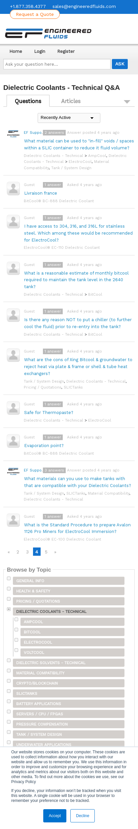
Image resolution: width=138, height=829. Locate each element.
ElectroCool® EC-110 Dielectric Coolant (62, 247)
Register (66, 51)
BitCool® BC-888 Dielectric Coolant (59, 201)
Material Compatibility (108, 493)
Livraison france (40, 193)
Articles (71, 101)
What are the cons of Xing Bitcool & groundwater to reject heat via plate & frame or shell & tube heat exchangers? (78, 366)
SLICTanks (73, 387)
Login (39, 51)
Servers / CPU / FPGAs (39, 714)
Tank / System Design (71, 168)
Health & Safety (33, 591)
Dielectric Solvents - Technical (51, 662)
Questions (28, 101)
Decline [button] (82, 815)
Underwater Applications (43, 744)
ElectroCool (80, 161)
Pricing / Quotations (42, 387)
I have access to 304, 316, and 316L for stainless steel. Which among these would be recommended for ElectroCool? (78, 233)
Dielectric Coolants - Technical (53, 155)
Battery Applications (38, 703)
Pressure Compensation (42, 724)
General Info (30, 581)
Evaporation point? (44, 445)
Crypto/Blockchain (37, 683)
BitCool (95, 294)
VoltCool (34, 652)
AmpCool (97, 155)
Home (15, 51)
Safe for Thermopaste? (48, 412)
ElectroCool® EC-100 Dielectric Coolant (62, 539)
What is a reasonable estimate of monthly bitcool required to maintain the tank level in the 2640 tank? (76, 280)
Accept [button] (55, 815)
